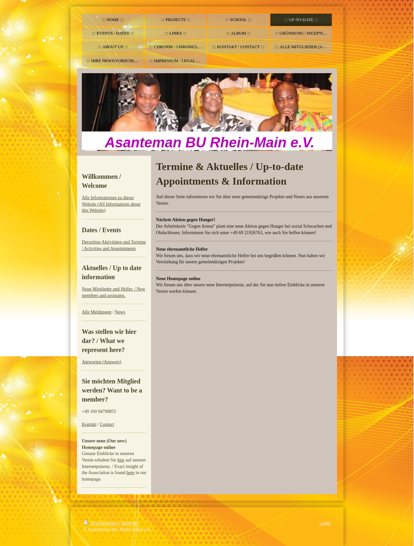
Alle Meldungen (96, 312)
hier (121, 460)
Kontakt (89, 424)
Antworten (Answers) (101, 361)
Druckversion (100, 523)
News (120, 312)
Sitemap (129, 523)
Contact (107, 424)
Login (325, 523)
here (130, 472)
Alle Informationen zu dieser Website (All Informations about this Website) (111, 204)
